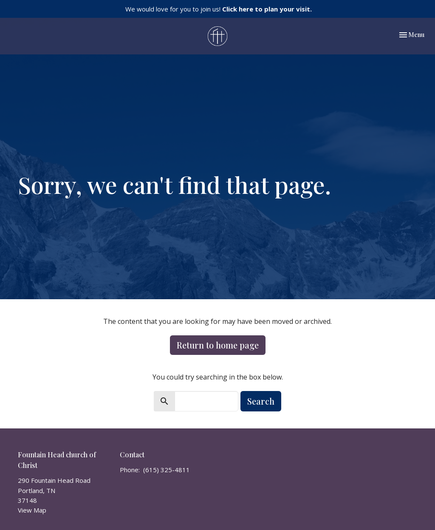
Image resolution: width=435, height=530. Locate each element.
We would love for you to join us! (218, 9)
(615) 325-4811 (166, 469)
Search (260, 401)
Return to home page (218, 345)
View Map (32, 510)
